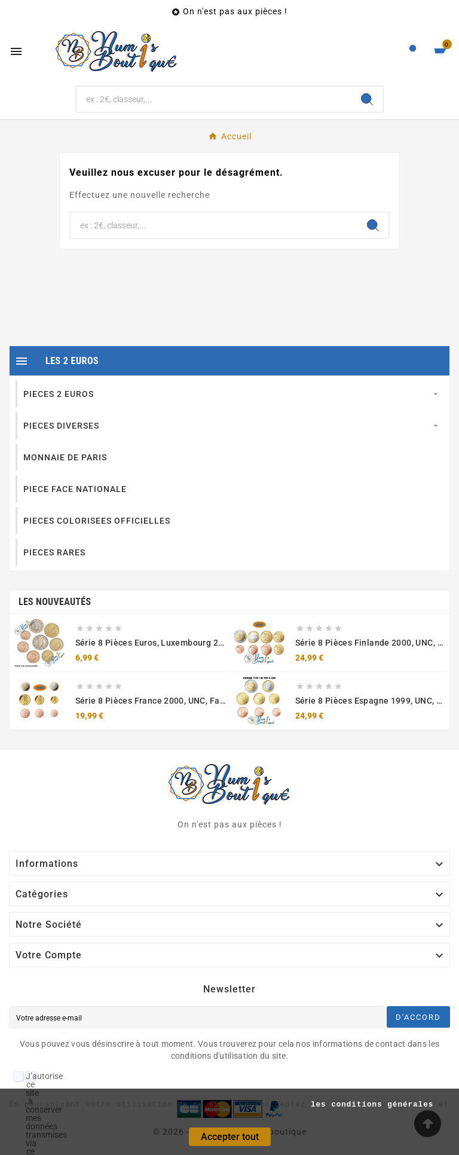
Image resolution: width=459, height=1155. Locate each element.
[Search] (367, 99)
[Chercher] (214, 99)
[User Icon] (413, 51)
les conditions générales (372, 1105)
